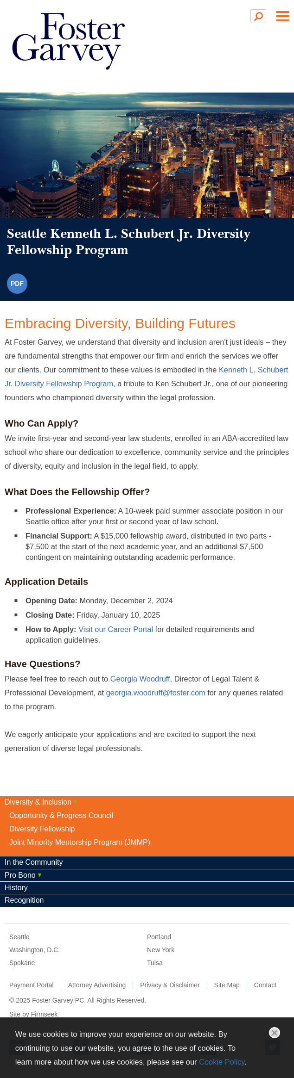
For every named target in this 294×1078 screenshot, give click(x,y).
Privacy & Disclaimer (169, 985)
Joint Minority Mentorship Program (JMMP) (79, 842)
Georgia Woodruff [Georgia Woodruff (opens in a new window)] (140, 679)
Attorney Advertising (97, 985)
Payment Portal (31, 985)
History (16, 888)
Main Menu (282, 16)
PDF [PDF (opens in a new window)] (17, 283)
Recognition (24, 900)
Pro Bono (20, 875)
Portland (159, 937)
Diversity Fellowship (42, 829)
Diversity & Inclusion (38, 802)
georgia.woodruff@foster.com (155, 692)
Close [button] (274, 1032)
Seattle (19, 937)
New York (160, 950)
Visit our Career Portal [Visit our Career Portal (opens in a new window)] (115, 629)
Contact (265, 985)
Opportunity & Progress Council (61, 815)
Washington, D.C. (34, 950)
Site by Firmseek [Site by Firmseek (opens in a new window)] (33, 1014)
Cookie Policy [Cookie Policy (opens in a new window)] (221, 1062)
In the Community (34, 862)
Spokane (22, 962)
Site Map (227, 985)
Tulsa (155, 962)
